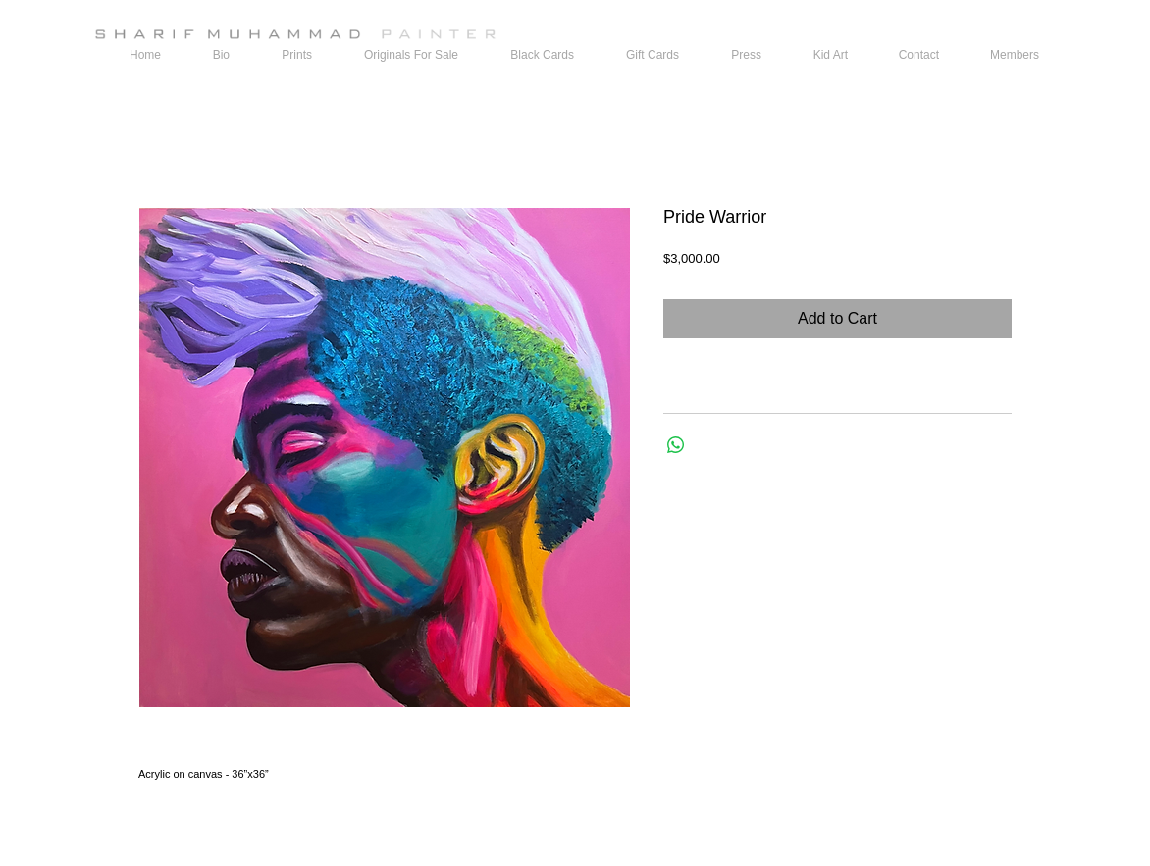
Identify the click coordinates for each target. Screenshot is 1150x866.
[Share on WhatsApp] (676, 445)
